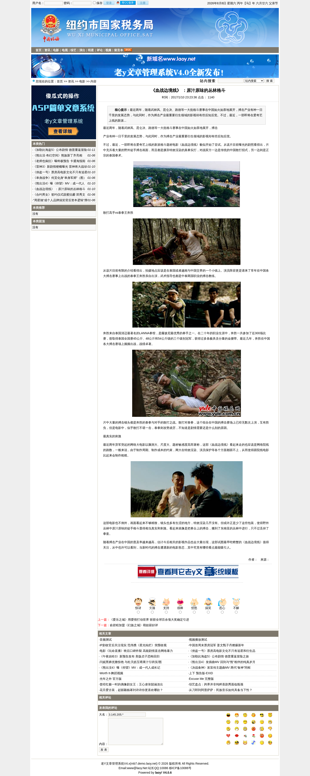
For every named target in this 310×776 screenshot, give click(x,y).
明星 (91, 50)
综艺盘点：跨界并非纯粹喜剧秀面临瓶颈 (216, 684)
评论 (100, 50)
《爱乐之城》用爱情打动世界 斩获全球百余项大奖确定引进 (149, 619)
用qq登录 (126, 3)
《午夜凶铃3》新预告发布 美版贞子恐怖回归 (130, 656)
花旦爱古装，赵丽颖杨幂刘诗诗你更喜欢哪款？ (131, 690)
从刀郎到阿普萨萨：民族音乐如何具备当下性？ (220, 690)
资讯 (47, 50)
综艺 (73, 50)
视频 (108, 50)
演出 (82, 50)
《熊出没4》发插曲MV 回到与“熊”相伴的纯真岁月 (222, 662)
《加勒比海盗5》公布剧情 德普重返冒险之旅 (219, 656)
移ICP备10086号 (180, 768)
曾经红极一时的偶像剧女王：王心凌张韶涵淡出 (131, 684)
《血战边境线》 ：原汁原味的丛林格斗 (59, 189)
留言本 (118, 50)
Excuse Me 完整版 (201, 678)
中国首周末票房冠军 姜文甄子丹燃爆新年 (216, 645)
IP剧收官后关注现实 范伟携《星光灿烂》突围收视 (133, 645)
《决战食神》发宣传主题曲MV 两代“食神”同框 (220, 667)
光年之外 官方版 (111, 678)
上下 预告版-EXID (201, 673)
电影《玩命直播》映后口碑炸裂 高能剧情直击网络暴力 (136, 650)
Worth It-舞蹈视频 (111, 673)
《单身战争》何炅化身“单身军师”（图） (59, 177)
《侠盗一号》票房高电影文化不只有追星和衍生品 (222, 650)
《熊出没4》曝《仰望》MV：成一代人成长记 (130, 667)
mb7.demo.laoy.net (144, 763)
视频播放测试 (198, 639)
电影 (56, 50)
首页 (39, 50)
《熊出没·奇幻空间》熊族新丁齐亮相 (57, 155)
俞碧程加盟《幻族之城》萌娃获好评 (134, 625)
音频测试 (106, 639)
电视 (65, 50)
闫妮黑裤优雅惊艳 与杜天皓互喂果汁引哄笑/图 (131, 662)
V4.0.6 (167, 772)
